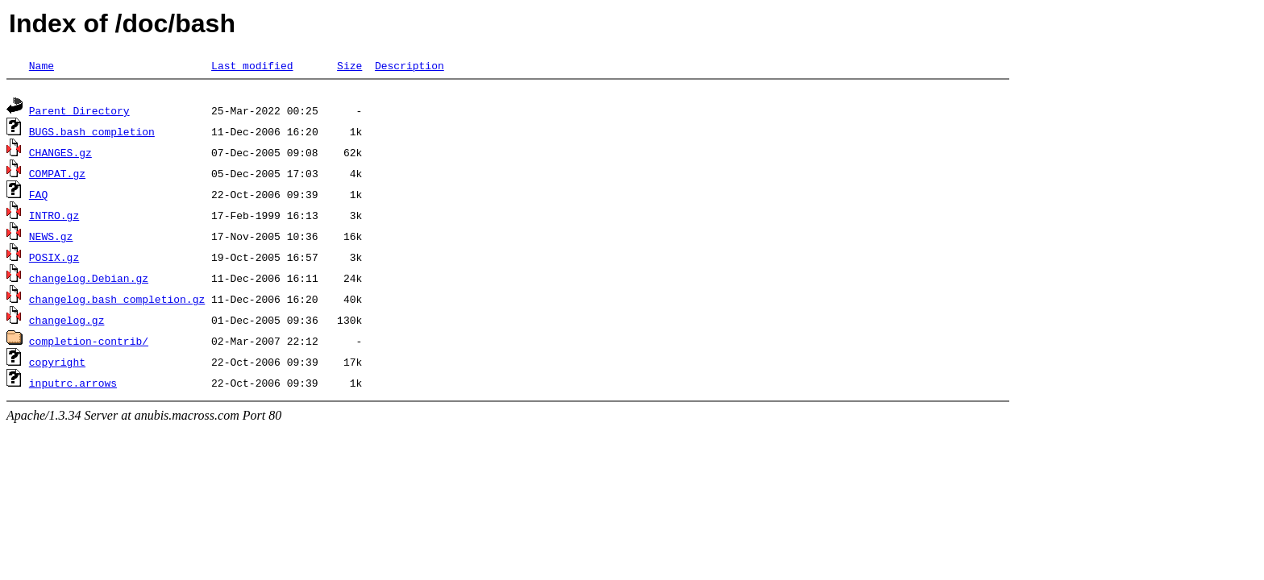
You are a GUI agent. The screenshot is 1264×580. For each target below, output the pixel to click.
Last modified (252, 65)
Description (409, 65)
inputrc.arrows (73, 385)
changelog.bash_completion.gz (117, 301)
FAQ (38, 196)
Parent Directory (79, 113)
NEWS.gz (51, 238)
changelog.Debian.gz (88, 280)
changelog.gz (67, 322)
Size (349, 65)
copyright (57, 364)
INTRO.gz (54, 217)
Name (41, 65)
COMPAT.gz (57, 175)
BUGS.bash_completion (92, 133)
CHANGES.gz (60, 154)
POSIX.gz (54, 259)
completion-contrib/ (88, 343)
